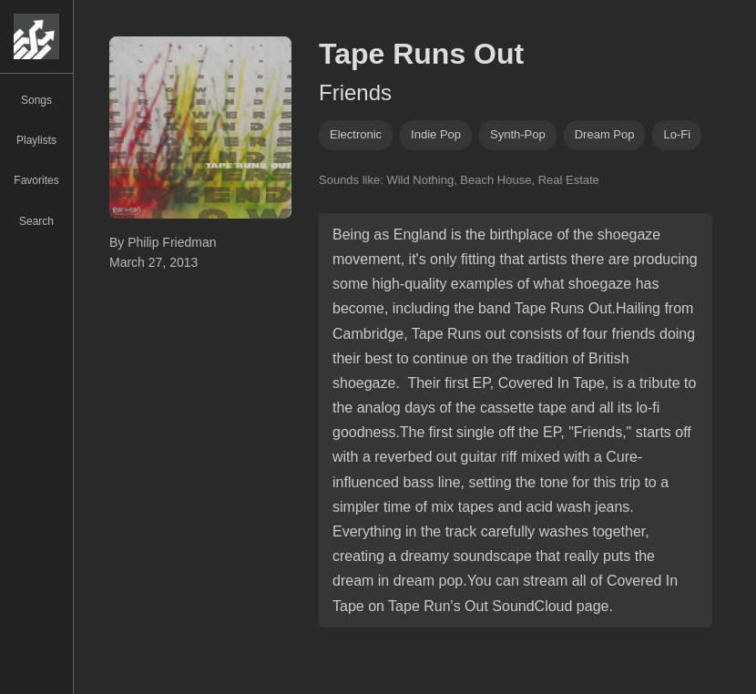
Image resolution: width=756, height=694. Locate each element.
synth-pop (518, 134)
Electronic (356, 134)
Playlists (36, 140)
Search (36, 221)
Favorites (36, 180)
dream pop (605, 134)
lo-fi (676, 134)
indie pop (436, 134)
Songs (36, 100)
